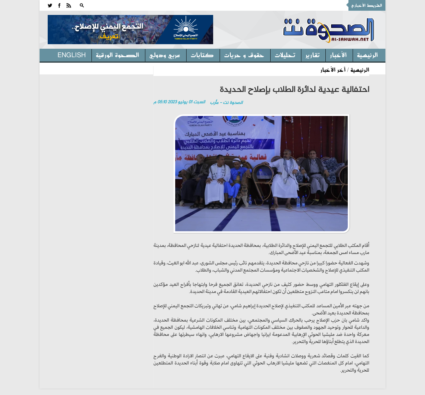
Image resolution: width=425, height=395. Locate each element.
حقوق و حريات (244, 54)
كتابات (202, 54)
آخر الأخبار (333, 69)
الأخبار (338, 54)
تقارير (312, 54)
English (71, 54)
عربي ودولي (164, 54)
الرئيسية (367, 54)
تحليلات (284, 54)
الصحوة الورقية (117, 54)
